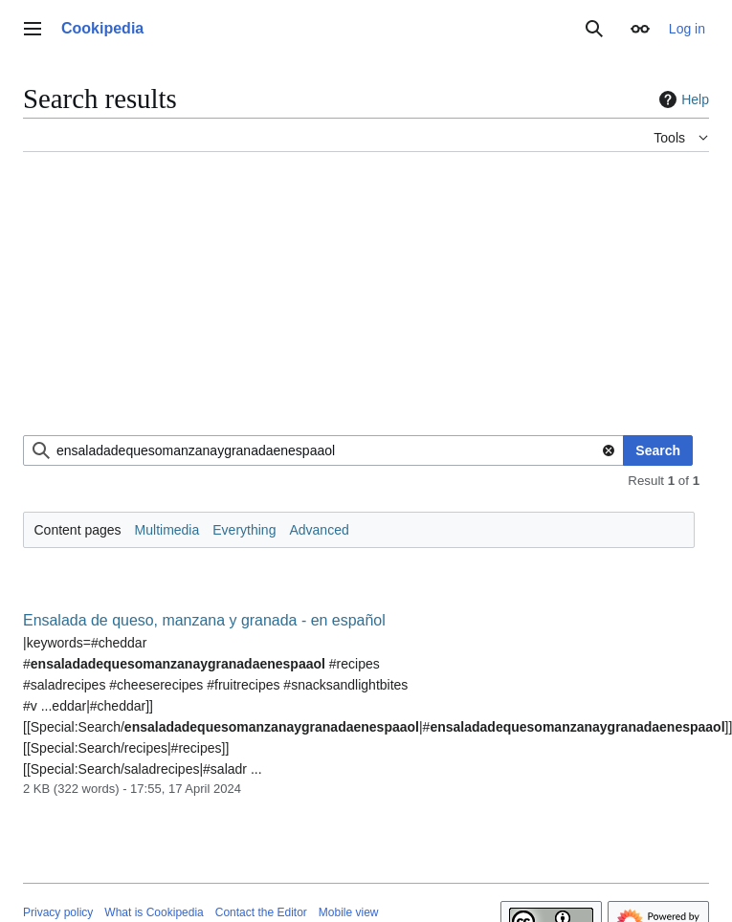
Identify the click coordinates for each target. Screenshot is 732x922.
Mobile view (349, 912)
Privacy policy (58, 912)
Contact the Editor (261, 912)
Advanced (318, 530)
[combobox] (323, 450)
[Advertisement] (262, 301)
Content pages (78, 530)
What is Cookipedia (153, 912)
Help (681, 99)
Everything (244, 530)
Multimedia (167, 530)
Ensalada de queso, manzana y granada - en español (204, 620)
